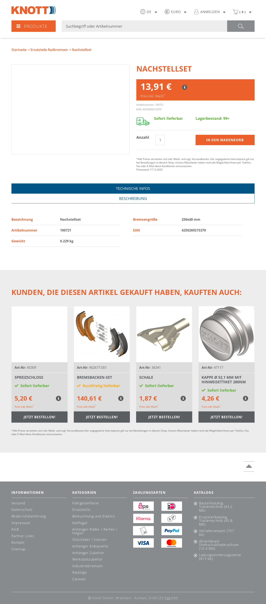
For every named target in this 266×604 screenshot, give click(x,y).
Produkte (32, 26)
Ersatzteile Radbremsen (49, 49)
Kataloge (79, 572)
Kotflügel (80, 523)
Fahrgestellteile (85, 503)
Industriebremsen (87, 566)
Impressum (21, 523)
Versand (18, 503)
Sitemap (18, 549)
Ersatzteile (81, 509)
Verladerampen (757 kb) (216, 532)
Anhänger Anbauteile (90, 546)
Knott (33, 10)
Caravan (79, 579)
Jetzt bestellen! (39, 417)
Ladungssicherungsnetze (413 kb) (219, 557)
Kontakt (17, 542)
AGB (15, 529)
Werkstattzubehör (87, 559)
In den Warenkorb (225, 140)
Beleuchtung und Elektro (93, 516)
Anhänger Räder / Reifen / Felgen (94, 531)
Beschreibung (133, 198)
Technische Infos (133, 188)
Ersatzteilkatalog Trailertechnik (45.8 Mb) (216, 520)
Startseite (19, 49)
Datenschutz (21, 509)
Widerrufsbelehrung (28, 516)
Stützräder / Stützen (89, 539)
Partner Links (22, 536)
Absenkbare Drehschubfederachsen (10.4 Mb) (219, 545)
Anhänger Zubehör (88, 553)
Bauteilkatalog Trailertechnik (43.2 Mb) (216, 506)
